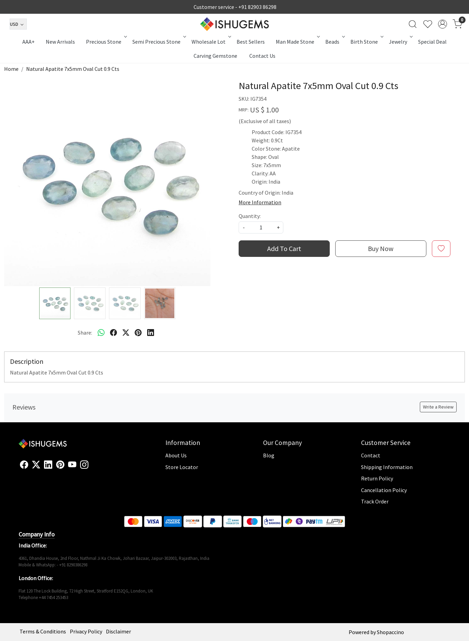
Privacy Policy (86, 631)
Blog (268, 455)
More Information (260, 202)
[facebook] (113, 332)
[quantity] (261, 227)
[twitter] (126, 332)
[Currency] (18, 24)
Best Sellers (251, 41)
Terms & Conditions (43, 631)
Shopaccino (390, 632)
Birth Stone (366, 41)
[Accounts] (442, 24)
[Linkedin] (48, 464)
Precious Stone (106, 41)
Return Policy (377, 478)
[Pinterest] (60, 464)
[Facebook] (24, 464)
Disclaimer (118, 631)
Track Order (375, 501)
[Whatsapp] (101, 332)
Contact (370, 455)
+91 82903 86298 (257, 6)
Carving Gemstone (215, 55)
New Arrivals (60, 41)
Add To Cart (284, 248)
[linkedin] (150, 332)
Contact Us (262, 55)
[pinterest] (138, 332)
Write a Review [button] (438, 407)
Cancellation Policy (384, 490)
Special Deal (432, 41)
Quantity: (250, 216)
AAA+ (28, 41)
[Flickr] (92, 467)
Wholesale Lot (211, 41)
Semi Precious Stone (158, 41)
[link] (412, 24)
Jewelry (400, 41)
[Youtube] (72, 464)
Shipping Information (387, 467)
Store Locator (181, 467)
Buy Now (380, 248)
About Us (176, 455)
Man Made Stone (297, 41)
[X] (36, 464)
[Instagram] (84, 464)
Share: (85, 332)
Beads (334, 41)
